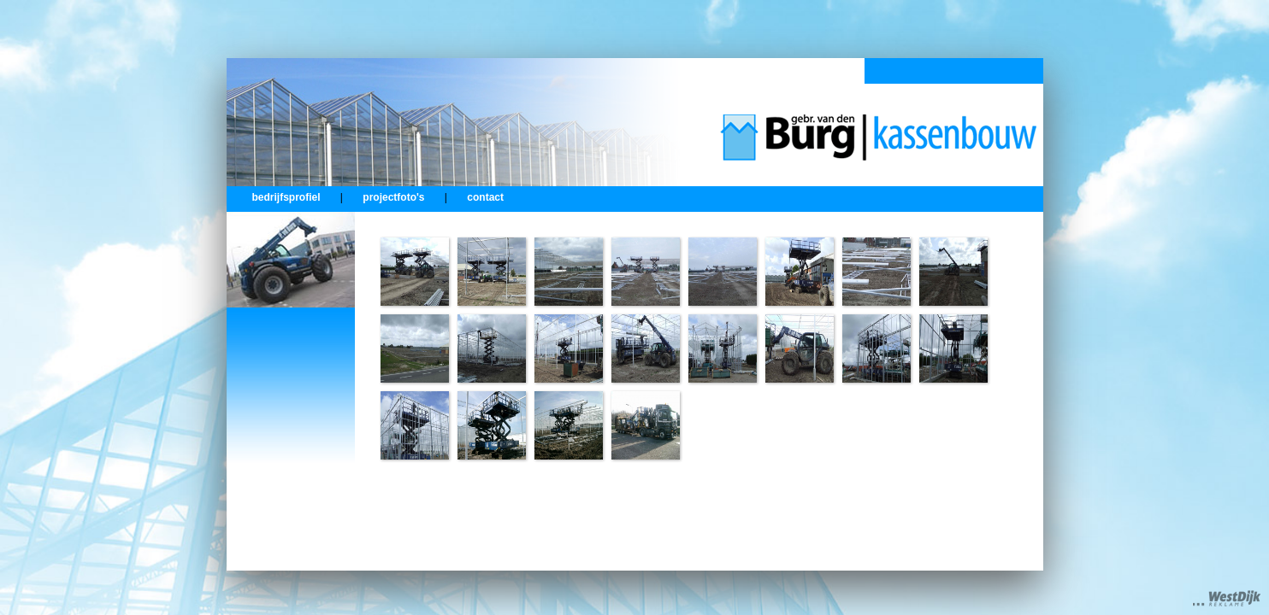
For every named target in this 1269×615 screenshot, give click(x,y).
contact (485, 197)
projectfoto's (393, 197)
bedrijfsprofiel (286, 197)
